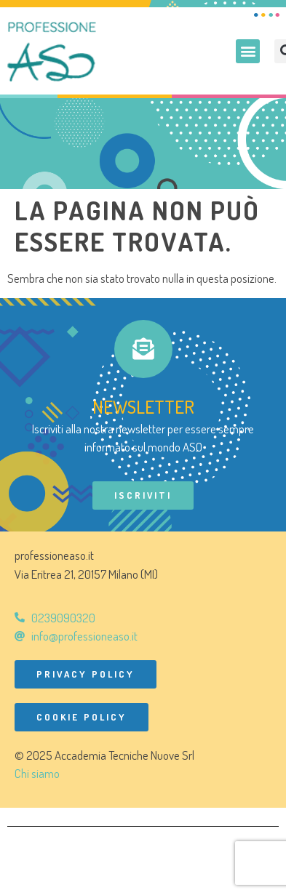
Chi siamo (37, 773)
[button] (248, 51)
